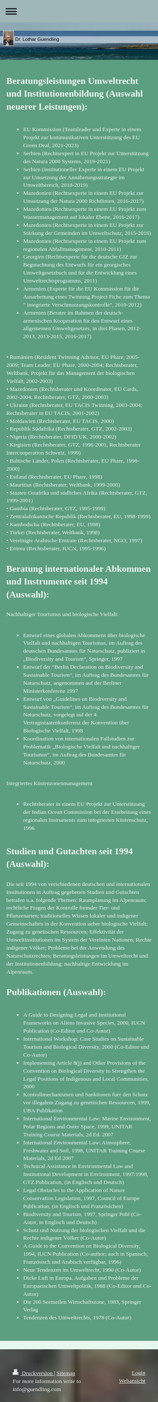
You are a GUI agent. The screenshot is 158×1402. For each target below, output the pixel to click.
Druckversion (33, 1373)
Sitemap (65, 1373)
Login (138, 1373)
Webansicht (132, 1381)
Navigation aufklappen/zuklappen (79, 11)
